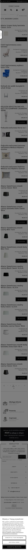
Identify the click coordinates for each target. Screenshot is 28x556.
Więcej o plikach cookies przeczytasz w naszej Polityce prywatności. (12, 533)
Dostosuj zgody (14, 542)
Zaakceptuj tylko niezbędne (14, 538)
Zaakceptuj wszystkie (14, 547)
